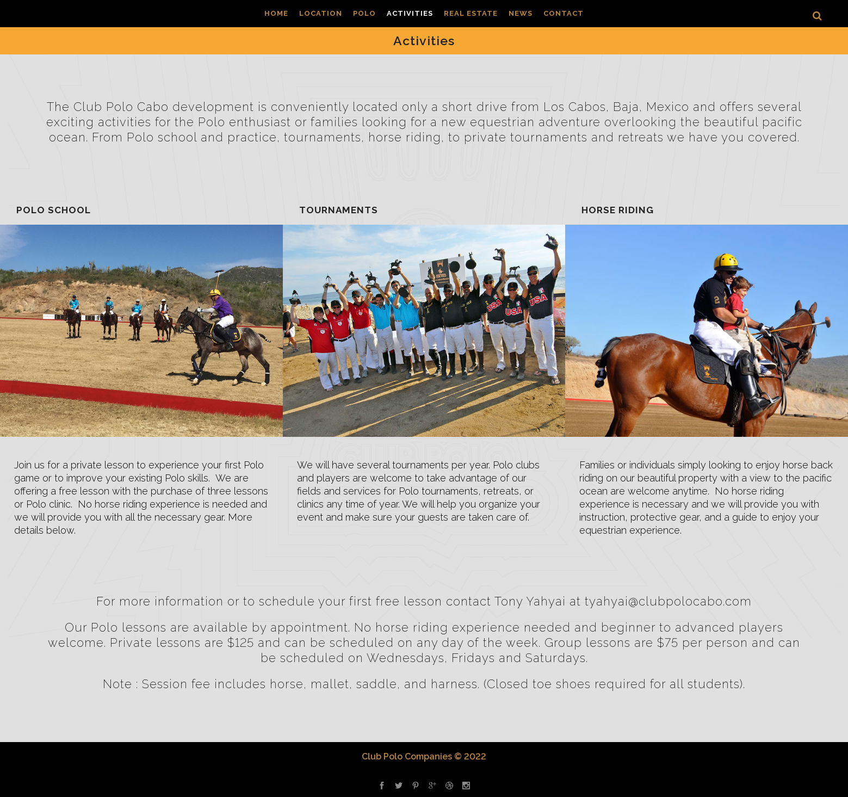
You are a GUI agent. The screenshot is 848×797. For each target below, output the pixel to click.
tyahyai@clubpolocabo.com (668, 601)
